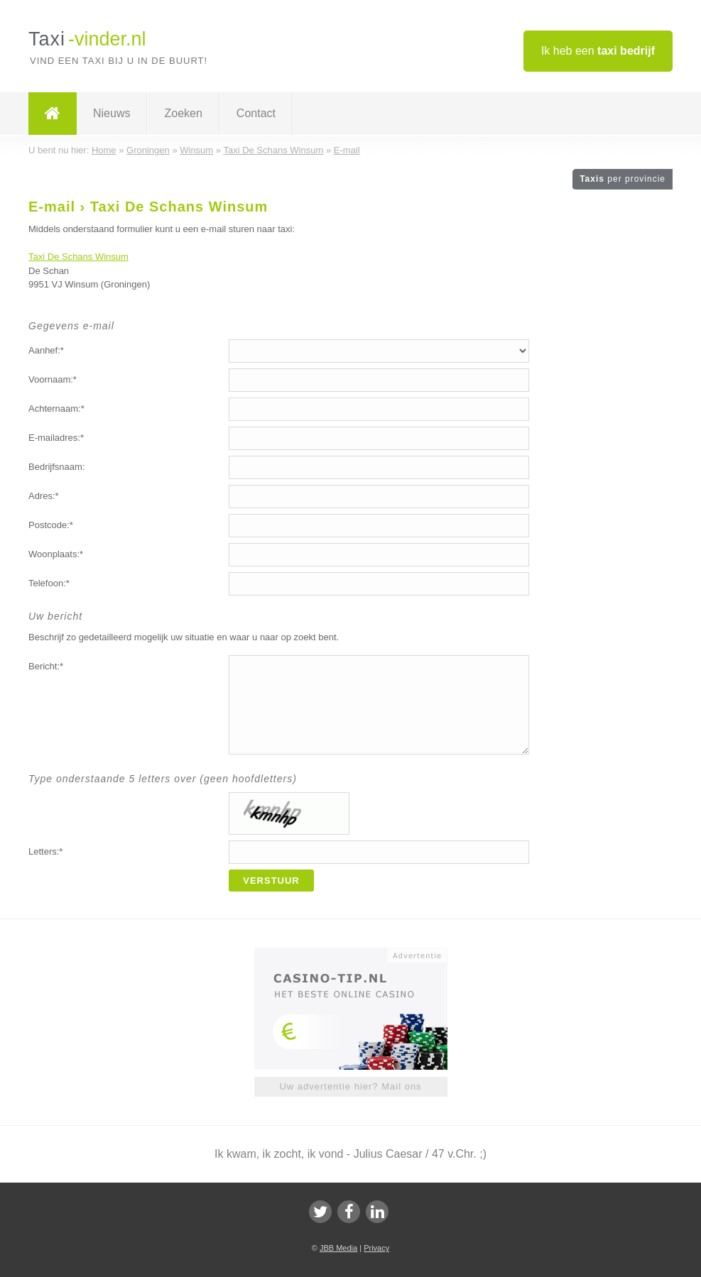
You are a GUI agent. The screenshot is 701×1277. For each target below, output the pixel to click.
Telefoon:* (49, 583)
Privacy (376, 1248)
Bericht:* (45, 666)
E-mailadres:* (56, 437)
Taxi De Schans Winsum (78, 256)
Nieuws (111, 113)
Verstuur (271, 880)
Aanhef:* (46, 350)
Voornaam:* (52, 379)
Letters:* (45, 851)
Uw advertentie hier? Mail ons (350, 1086)
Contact (256, 113)
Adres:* (43, 495)
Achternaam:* (56, 408)
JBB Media (338, 1248)
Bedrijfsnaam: (56, 466)
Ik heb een (598, 51)
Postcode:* (50, 525)
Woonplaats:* (55, 554)
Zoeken (183, 113)
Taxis (622, 179)
